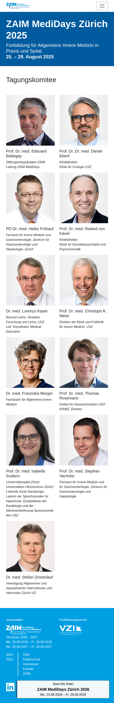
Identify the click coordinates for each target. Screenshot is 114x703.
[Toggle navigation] (102, 6)
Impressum (31, 664)
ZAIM (26, 673)
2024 (9, 654)
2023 (9, 659)
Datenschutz (32, 659)
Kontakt (28, 669)
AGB (26, 654)
